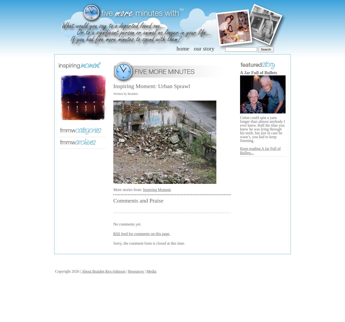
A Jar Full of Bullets (258, 72)
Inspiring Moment (157, 190)
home (183, 48)
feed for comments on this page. (141, 234)
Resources (136, 271)
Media (151, 271)
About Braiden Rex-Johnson (103, 271)
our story (204, 48)
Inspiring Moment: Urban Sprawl (151, 86)
